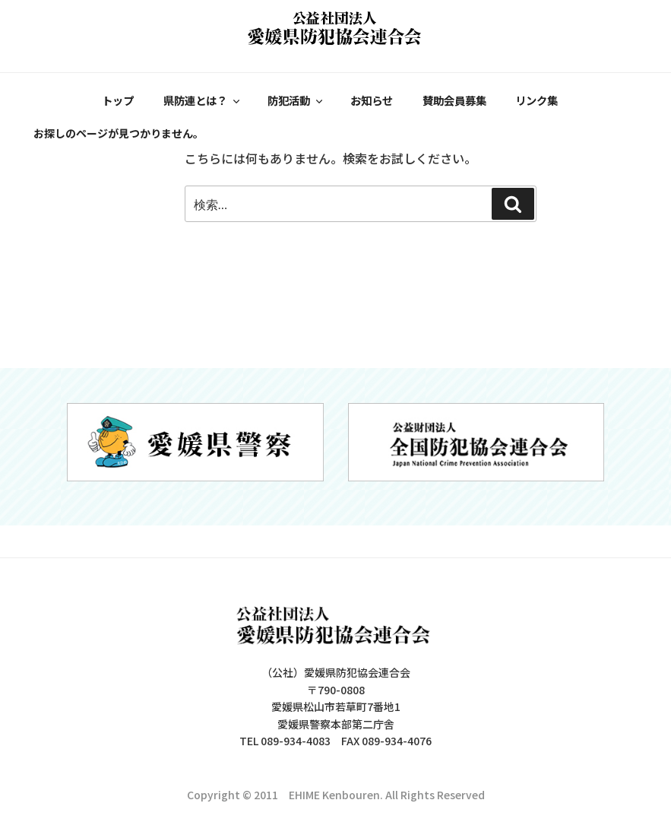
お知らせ (370, 99)
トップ (119, 99)
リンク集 (534, 99)
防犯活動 (295, 99)
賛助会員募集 (452, 99)
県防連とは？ (202, 99)
